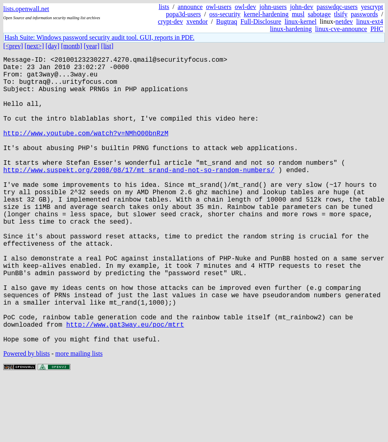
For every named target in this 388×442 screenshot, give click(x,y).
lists (164, 6)
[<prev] (13, 46)
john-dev (302, 6)
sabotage (319, 14)
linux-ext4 (369, 21)
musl (298, 14)
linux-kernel (300, 21)
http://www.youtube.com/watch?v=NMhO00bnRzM (85, 150)
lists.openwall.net (26, 8)
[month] (71, 46)
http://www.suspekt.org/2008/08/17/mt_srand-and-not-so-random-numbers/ (138, 195)
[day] (52, 46)
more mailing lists (79, 417)
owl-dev (245, 6)
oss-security (224, 14)
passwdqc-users (336, 6)
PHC (376, 28)
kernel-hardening (266, 14)
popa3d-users (183, 14)
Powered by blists (26, 417)
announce (190, 6)
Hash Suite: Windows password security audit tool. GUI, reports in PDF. (99, 37)
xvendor (197, 21)
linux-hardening (291, 28)
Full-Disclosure (261, 21)
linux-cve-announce (341, 28)
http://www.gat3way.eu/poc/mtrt (125, 384)
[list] (107, 46)
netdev (344, 21)
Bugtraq (226, 21)
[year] (91, 46)
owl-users (218, 6)
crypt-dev (170, 21)
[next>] (34, 46)
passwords (364, 14)
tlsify (340, 14)
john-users (273, 6)
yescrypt (372, 6)
